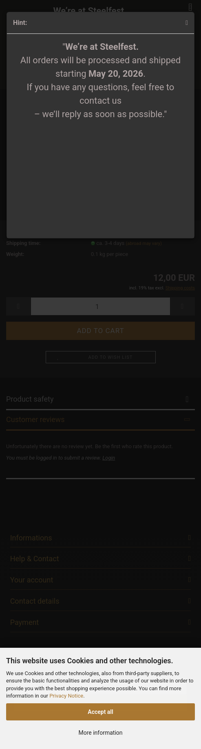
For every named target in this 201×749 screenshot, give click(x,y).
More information (100, 732)
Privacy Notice (66, 696)
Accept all (100, 712)
